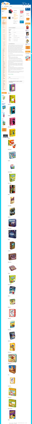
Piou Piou (9, 104)
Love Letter (9, 205)
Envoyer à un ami (16, 21)
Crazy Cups (9, 183)
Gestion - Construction (4, 38)
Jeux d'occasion (4, 89)
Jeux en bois (3, 52)
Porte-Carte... (10, 149)
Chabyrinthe (9, 228)
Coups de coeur (4, 20)
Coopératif (4, 29)
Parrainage (15, 423)
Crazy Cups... (10, 284)
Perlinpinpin (9, 352)
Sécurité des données (11, 423)
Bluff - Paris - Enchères (4, 26)
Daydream (3, 112)
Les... (8, 374)
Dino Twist (9, 329)
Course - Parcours (4, 31)
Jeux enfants (3, 61)
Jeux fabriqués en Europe (4, 83)
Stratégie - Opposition (4, 45)
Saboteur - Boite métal (27, 37)
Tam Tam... (9, 318)
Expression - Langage (4, 35)
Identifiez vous (24, 2)
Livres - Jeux (3, 58)
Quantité (21, 16)
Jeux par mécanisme (4, 67)
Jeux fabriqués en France (4, 74)
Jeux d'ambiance (4, 47)
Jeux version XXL (3, 55)
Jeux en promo (3, 86)
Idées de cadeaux (4, 72)
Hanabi (9, 239)
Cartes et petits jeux (6, 6)
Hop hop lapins (10, 408)
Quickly (9, 160)
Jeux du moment (4, 69)
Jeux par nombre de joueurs (4, 63)
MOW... (9, 194)
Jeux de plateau (3, 50)
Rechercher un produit (3, 11)
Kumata (3, 120)
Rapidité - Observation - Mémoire (4, 41)
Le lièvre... (9, 250)
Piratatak (9, 115)
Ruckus (3, 95)
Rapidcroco (9, 363)
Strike (9, 419)
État (14, 12)
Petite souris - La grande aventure (4, 104)
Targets (9, 273)
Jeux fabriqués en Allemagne (4, 79)
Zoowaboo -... (10, 397)
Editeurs (27, 51)
